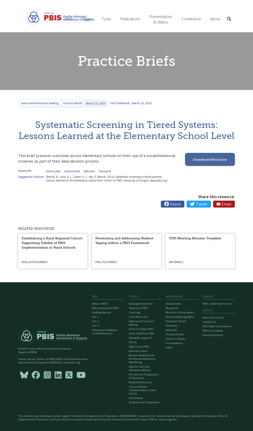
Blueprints (172, 308)
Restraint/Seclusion (141, 382)
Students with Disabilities (144, 402)
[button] (68, 19)
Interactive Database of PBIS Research (104, 331)
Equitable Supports (140, 337)
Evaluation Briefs (176, 321)
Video (169, 347)
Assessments (173, 303)
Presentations (174, 343)
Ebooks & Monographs (179, 316)
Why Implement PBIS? (105, 308)
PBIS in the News (213, 330)
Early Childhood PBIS (141, 333)
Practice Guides (175, 338)
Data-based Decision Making (141, 322)
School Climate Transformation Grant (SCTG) (142, 390)
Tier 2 (95, 321)
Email (224, 204)
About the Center (213, 317)
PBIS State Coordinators (217, 326)
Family (133, 342)
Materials (171, 330)
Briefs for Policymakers (180, 312)
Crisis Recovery (138, 316)
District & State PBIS (141, 329)
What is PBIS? (100, 303)
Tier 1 (95, 316)
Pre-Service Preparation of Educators (144, 376)
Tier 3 (95, 325)
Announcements (213, 335)
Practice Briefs (175, 334)
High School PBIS (139, 346)
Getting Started (101, 312)
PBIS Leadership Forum (217, 303)
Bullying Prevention (141, 303)
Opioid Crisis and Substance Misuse (140, 368)
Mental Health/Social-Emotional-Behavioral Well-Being (142, 359)
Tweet (198, 204)
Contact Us (209, 322)
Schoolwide (136, 398)
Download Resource (210, 159)
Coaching (134, 312)
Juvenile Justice (138, 351)
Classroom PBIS (138, 308)
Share (172, 204)
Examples (171, 325)
